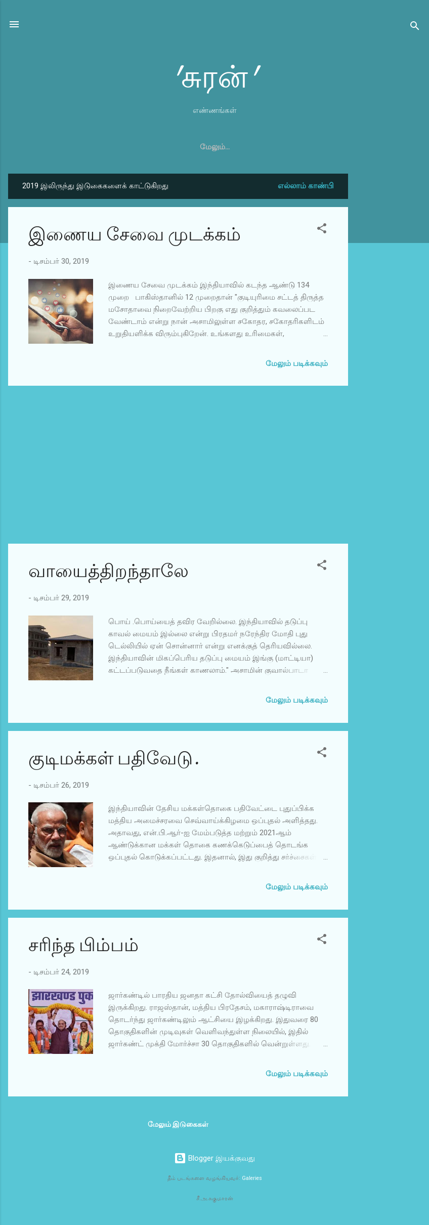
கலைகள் (190, 146)
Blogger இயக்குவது (214, 1158)
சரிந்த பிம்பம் (83, 945)
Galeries (252, 1178)
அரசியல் (239, 146)
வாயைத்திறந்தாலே (108, 571)
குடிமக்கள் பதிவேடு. (113, 758)
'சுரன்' (214, 77)
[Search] (415, 27)
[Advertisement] (388, 325)
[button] (322, 230)
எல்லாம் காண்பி (306, 185)
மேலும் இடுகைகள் (178, 1124)
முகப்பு (144, 146)
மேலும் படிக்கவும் (297, 363)
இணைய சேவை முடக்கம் (134, 234)
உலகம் (285, 146)
